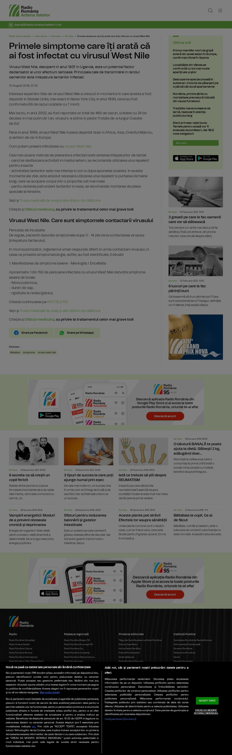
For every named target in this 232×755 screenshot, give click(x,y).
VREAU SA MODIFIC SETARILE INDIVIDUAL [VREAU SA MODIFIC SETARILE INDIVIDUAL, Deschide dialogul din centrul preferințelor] (206, 711)
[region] (116, 708)
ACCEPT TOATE (207, 701)
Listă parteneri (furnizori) (120, 719)
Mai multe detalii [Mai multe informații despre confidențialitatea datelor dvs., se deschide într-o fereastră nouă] (50, 692)
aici (34, 726)
